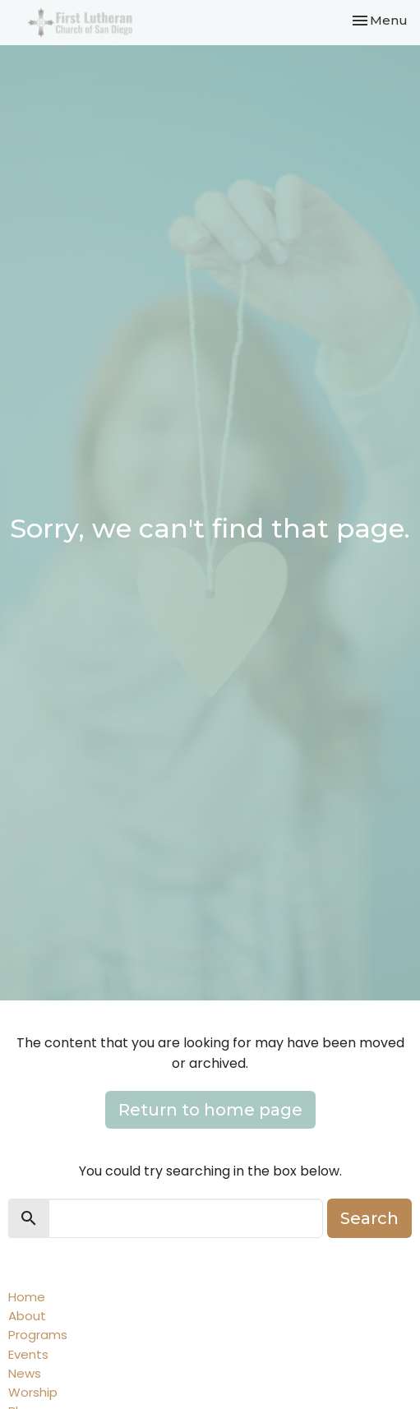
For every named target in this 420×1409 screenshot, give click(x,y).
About (27, 1315)
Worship (33, 1392)
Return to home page (210, 1110)
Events (28, 1354)
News (24, 1373)
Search (369, 1218)
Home (26, 1296)
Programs (37, 1334)
